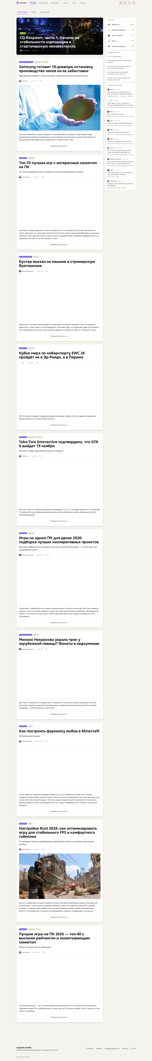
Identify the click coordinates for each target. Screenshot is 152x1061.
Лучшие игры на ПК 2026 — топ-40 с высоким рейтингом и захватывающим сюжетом (54, 938)
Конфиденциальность (112, 1048)
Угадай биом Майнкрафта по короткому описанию (119, 61)
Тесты (74, 3)
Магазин (83, 3)
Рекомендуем (22, 12)
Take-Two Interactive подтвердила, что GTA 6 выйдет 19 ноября (58, 443)
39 (46, 741)
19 (48, 555)
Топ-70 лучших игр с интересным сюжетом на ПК (58, 164)
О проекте (90, 1048)
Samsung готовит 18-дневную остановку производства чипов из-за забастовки (56, 68)
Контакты (125, 1048)
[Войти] (134, 3)
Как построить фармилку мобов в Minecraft (59, 730)
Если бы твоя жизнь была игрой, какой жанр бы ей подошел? (119, 79)
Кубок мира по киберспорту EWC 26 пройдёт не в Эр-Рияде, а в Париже (52, 354)
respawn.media (23, 1047)
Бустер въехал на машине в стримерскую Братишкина (57, 263)
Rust (25, 903)
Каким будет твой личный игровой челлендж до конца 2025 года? (117, 73)
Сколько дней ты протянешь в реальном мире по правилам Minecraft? (119, 67)
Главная (33, 3)
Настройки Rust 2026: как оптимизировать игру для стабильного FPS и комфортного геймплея (58, 832)
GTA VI (68, 509)
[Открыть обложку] (59, 107)
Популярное (43, 3)
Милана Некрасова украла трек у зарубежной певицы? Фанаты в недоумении (59, 641)
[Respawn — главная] (21, 3)
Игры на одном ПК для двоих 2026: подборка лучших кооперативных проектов (59, 539)
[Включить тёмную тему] (129, 3)
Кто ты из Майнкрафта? (114, 56)
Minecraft (60, 794)
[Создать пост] (121, 3)
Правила (99, 1048)
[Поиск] (125, 3)
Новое (33, 12)
